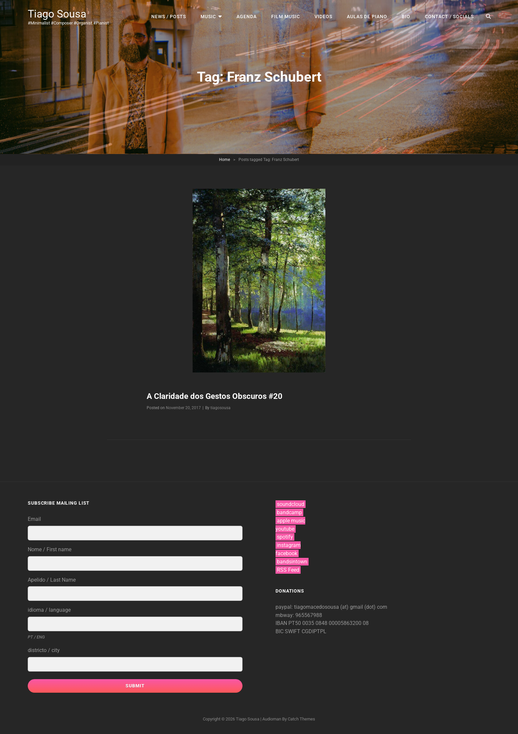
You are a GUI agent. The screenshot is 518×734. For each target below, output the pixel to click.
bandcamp (289, 512)
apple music (291, 521)
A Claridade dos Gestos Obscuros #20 (214, 396)
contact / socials (449, 16)
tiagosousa (220, 408)
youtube (285, 529)
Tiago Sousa (57, 14)
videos (323, 16)
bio (406, 16)
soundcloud (290, 504)
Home (224, 159)
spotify (285, 537)
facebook (286, 553)
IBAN (282, 623)
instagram (289, 545)
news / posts (168, 16)
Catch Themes (301, 718)
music (208, 16)
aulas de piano (367, 16)
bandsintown (292, 562)
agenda (247, 16)
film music (285, 16)
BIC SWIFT (289, 631)
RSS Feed (288, 570)
